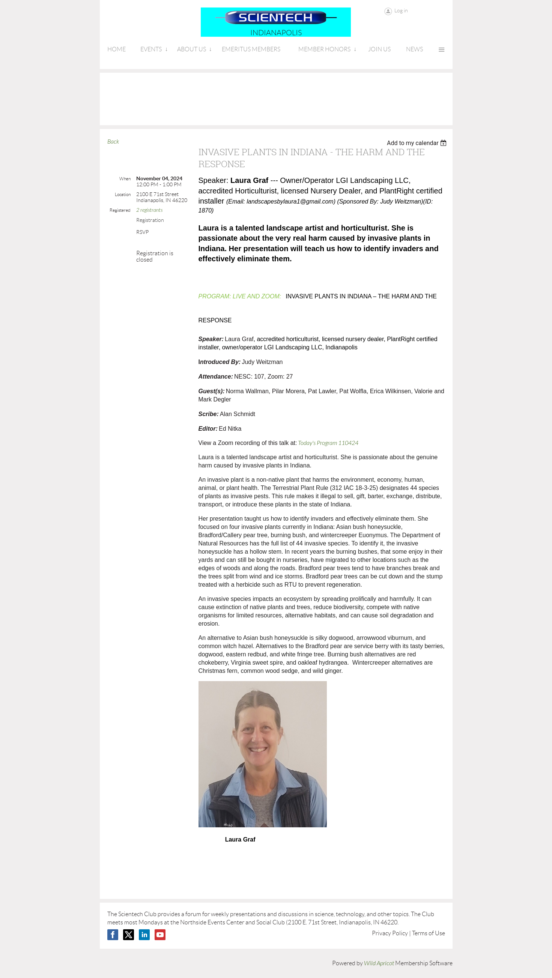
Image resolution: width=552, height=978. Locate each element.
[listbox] (418, 143)
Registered (120, 210)
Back (113, 141)
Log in (401, 10)
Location (123, 194)
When (125, 178)
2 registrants (149, 210)
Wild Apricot (379, 963)
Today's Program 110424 (328, 443)
